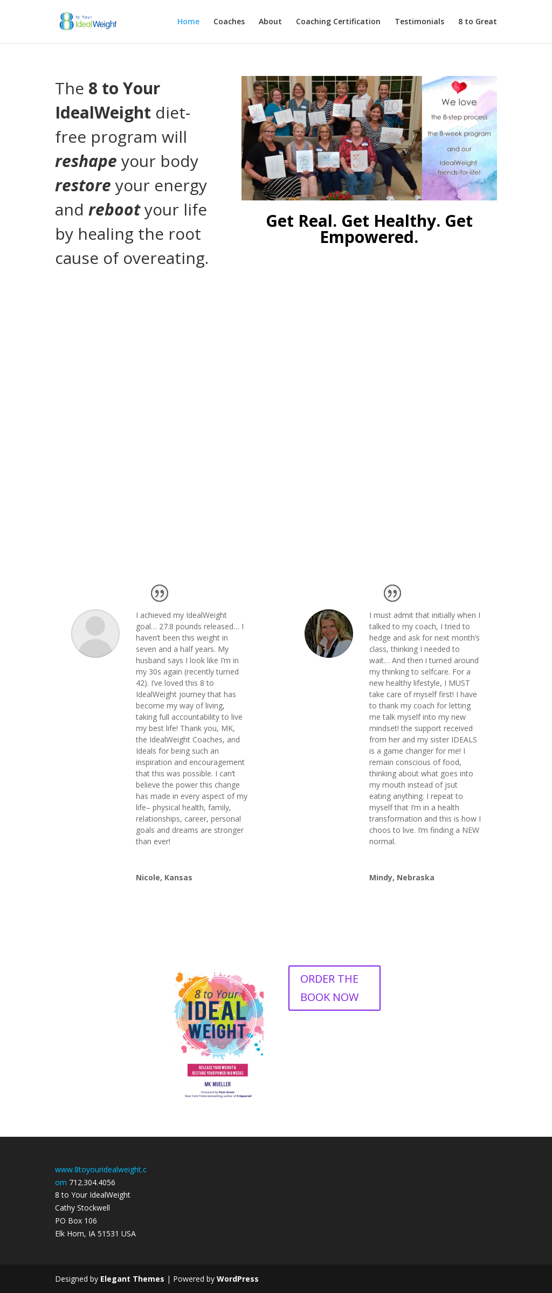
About (270, 22)
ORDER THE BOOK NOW (329, 987)
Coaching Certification (338, 22)
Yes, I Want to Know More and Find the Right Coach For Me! (276, 491)
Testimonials (419, 22)
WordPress (238, 1279)
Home (188, 22)
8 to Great (477, 22)
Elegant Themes (132, 1279)
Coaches (229, 22)
